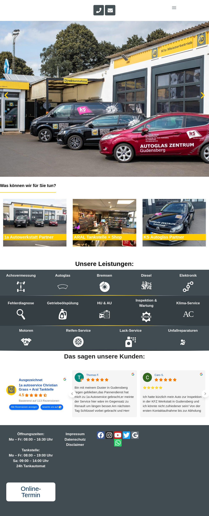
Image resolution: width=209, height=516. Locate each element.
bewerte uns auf (50, 407)
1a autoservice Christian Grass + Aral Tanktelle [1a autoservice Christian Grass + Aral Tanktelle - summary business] (38, 387)
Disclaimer (75, 445)
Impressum (75, 434)
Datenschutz (75, 439)
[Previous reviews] (72, 393)
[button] (6, 95)
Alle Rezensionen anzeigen (24, 407)
